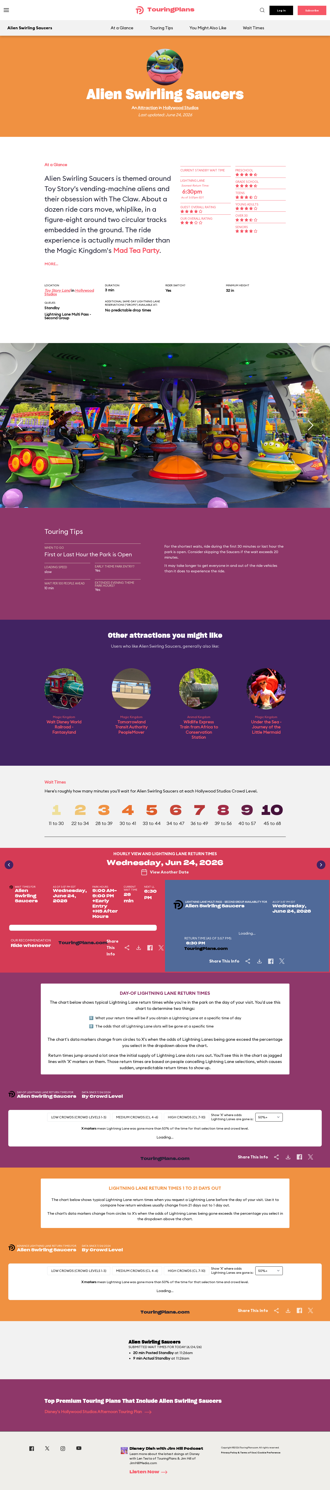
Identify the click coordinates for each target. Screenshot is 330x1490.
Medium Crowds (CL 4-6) (137, 1117)
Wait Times (253, 27)
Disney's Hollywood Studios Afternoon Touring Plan (97, 1411)
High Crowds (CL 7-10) (186, 1117)
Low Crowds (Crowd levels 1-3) (78, 1117)
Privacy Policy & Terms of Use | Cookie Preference (250, 1452)
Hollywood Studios (180, 107)
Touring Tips (161, 27)
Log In (281, 10)
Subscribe (312, 10)
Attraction (148, 107)
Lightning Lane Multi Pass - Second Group (67, 316)
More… (51, 264)
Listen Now (149, 1472)
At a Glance (122, 27)
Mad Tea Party (136, 250)
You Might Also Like (208, 27)
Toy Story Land (57, 290)
